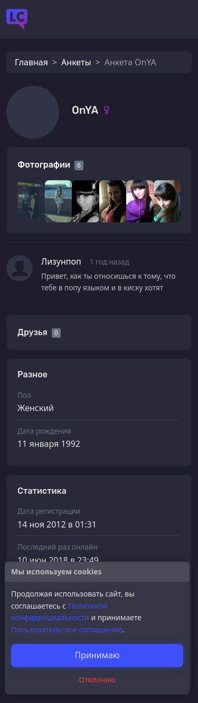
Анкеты (76, 62)
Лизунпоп (61, 261)
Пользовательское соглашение (66, 629)
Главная (31, 62)
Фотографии (43, 165)
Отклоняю (97, 680)
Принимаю (96, 655)
